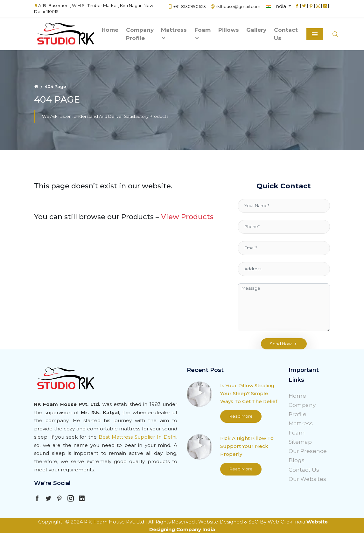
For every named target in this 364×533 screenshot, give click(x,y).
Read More (241, 416)
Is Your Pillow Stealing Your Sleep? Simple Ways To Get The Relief (248, 393)
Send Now (284, 344)
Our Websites (307, 479)
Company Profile (140, 34)
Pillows (228, 30)
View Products (187, 217)
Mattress (174, 34)
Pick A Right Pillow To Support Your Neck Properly (247, 446)
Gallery (256, 30)
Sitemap (300, 442)
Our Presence (308, 451)
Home (110, 30)
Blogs (296, 460)
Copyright (50, 522)
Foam (202, 34)
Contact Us (286, 34)
